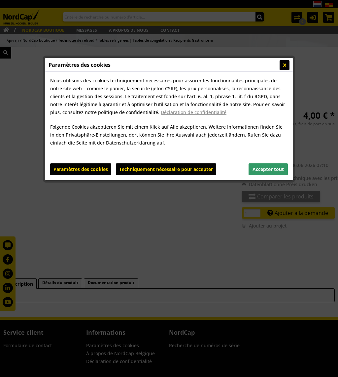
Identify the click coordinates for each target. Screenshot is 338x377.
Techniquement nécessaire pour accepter (166, 169)
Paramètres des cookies (80, 169)
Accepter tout (268, 169)
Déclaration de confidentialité (193, 112)
